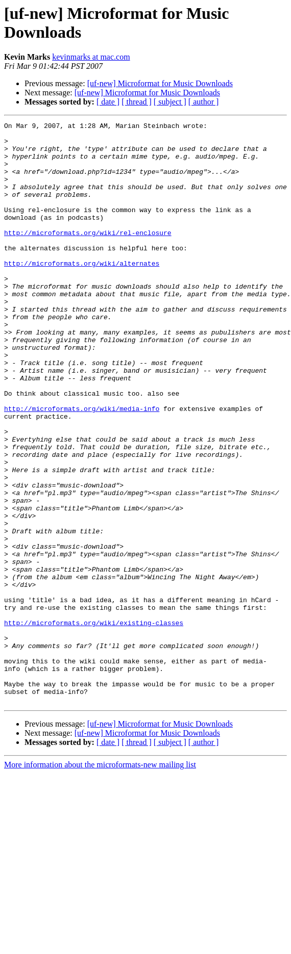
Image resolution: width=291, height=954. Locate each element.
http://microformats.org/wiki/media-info (81, 466)
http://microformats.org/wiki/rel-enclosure (88, 255)
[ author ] (203, 101)
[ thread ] (137, 101)
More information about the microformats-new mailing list (100, 880)
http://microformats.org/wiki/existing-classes (93, 723)
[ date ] (107, 101)
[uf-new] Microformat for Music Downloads (160, 83)
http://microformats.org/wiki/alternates (81, 292)
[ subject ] (170, 101)
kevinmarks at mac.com (91, 57)
